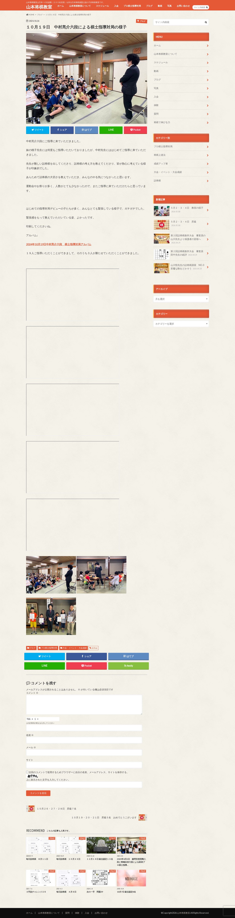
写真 (169, 5)
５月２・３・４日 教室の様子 (178, 211)
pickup (94, 648)
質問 (156, 113)
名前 (30, 735)
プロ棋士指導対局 (132, 5)
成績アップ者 (161, 163)
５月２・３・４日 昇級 (175, 224)
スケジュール (102, 5)
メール (31, 747)
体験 (156, 105)
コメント (32, 693)
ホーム (60, 5)
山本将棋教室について (80, 5)
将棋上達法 (159, 154)
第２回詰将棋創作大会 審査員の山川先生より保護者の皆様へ (180, 239)
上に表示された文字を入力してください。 (48, 779)
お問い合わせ (183, 5)
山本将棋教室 (39, 6)
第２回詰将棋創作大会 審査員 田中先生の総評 (180, 254)
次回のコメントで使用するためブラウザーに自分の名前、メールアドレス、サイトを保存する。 (79, 772)
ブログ (149, 5)
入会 (116, 5)
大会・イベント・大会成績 (75, 648)
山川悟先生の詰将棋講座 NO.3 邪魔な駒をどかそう (180, 268)
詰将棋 (157, 180)
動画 (160, 5)
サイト (29, 760)
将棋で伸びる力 (162, 122)
